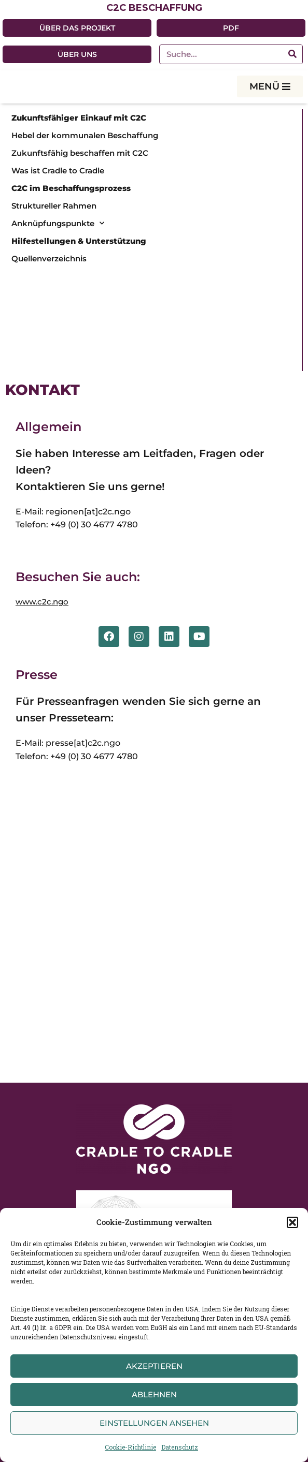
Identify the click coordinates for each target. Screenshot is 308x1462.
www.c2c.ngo (42, 602)
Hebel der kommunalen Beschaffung (84, 135)
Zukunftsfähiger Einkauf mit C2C (78, 118)
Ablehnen (154, 1394)
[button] (292, 1222)
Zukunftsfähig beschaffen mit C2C (79, 153)
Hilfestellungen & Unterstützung (78, 241)
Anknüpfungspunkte (57, 223)
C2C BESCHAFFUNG (154, 7)
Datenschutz (179, 1447)
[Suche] (292, 54)
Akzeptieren (154, 1366)
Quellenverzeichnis (49, 258)
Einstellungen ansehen (154, 1423)
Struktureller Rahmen (53, 206)
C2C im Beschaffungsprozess (71, 188)
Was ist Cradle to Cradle (57, 170)
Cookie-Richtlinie (130, 1447)
